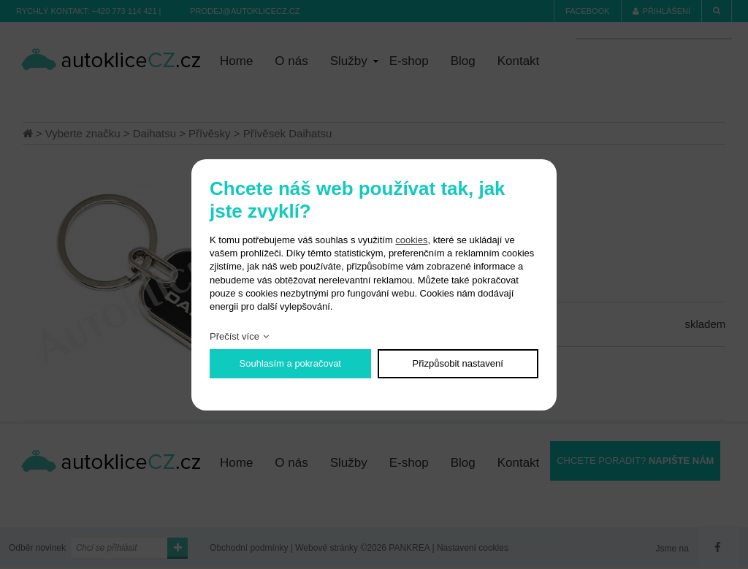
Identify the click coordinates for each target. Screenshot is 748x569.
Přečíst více (234, 336)
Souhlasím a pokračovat (290, 363)
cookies (411, 239)
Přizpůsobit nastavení (458, 363)
